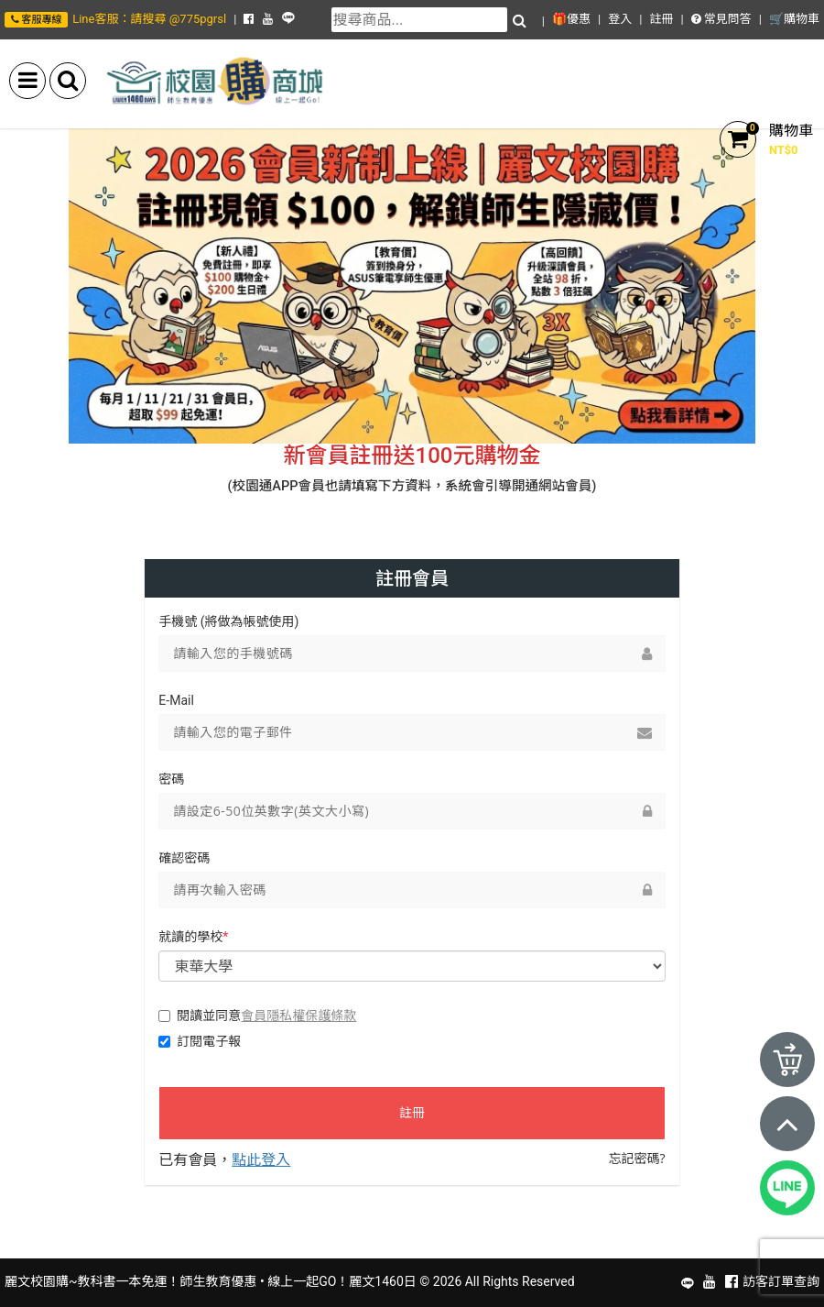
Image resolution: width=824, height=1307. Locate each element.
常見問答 (721, 19)
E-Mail (175, 700)
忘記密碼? (637, 1158)
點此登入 (261, 1159)
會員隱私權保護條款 (298, 1015)
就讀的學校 (193, 936)
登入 (620, 19)
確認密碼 (184, 858)
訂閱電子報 (199, 1041)
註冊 (661, 19)
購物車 (791, 130)
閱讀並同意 (257, 1015)
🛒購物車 (794, 19)
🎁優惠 (571, 19)
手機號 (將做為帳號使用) (228, 621)
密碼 (171, 779)
